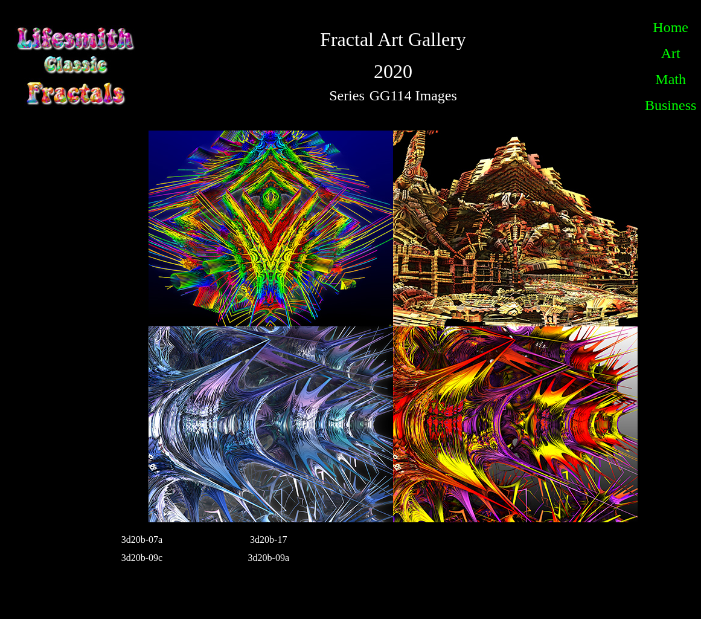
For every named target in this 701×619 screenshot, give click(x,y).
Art (670, 53)
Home (670, 27)
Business (670, 105)
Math (670, 79)
